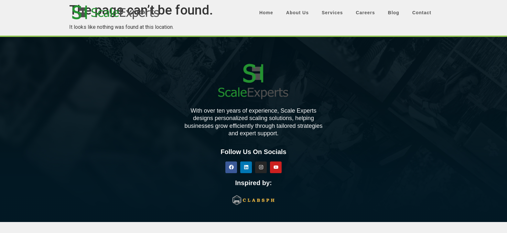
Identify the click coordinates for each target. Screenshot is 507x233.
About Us (297, 12)
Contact (421, 12)
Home (266, 12)
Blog (393, 12)
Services (332, 12)
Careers (365, 12)
